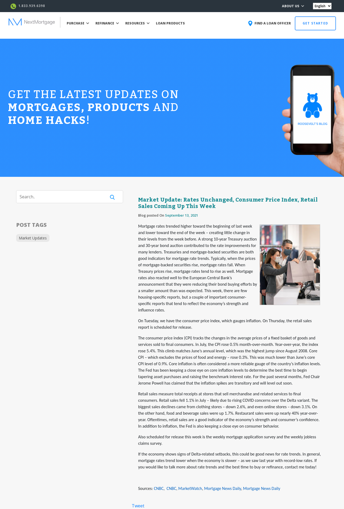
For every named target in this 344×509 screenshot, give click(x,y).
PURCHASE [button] (78, 23)
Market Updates (33, 238)
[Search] (64, 196)
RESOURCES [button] (137, 23)
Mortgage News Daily (222, 488)
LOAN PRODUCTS (170, 23)
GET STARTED (315, 23)
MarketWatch (190, 488)
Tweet (138, 506)
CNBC (158, 488)
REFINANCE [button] (107, 23)
